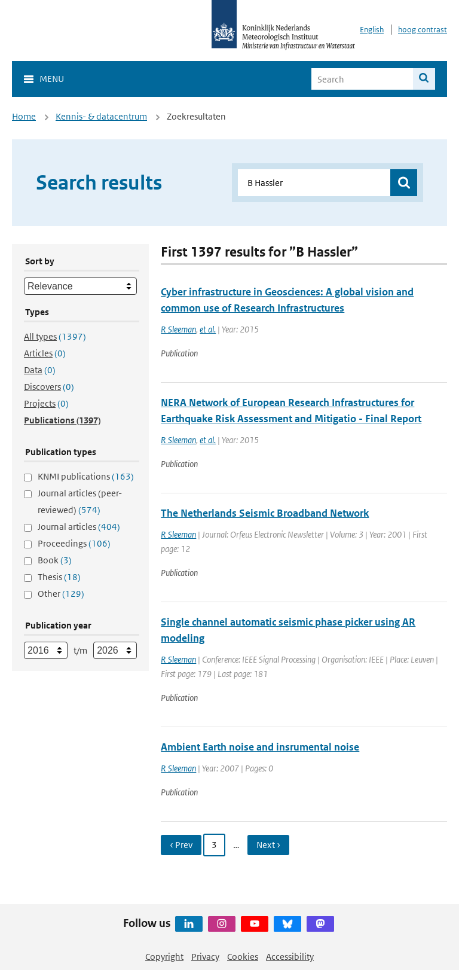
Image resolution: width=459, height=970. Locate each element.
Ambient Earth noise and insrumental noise (260, 747)
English (372, 30)
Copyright (164, 956)
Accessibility (290, 956)
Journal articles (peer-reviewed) (80, 501)
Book (55, 560)
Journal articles (79, 526)
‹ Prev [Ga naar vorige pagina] (181, 844)
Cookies (242, 956)
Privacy (205, 956)
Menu (51, 78)
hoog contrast (422, 30)
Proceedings (74, 543)
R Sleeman (178, 329)
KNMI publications (86, 476)
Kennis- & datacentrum (101, 116)
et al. (208, 329)
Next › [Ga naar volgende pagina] (268, 844)
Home (24, 116)
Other (61, 593)
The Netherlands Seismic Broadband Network (265, 513)
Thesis (59, 576)
